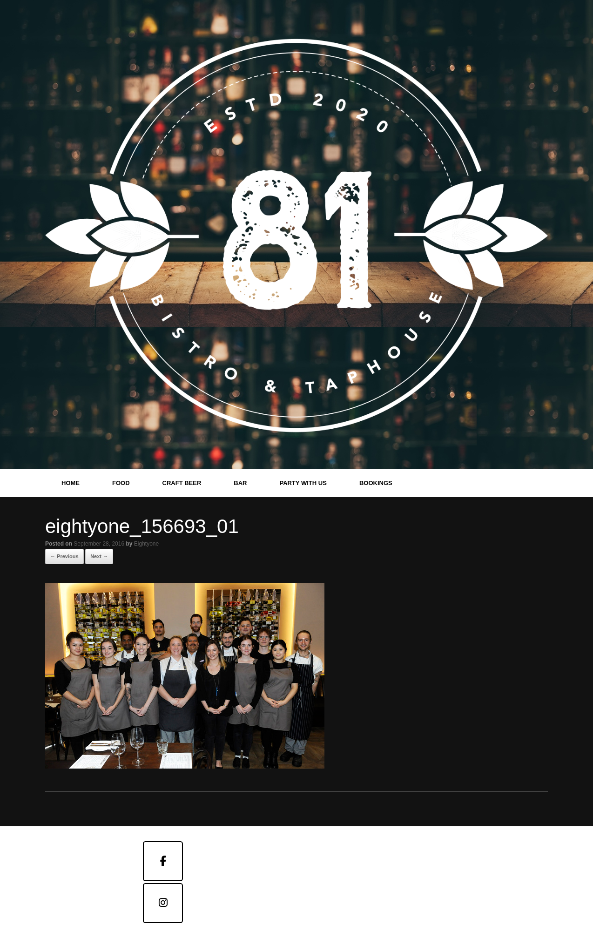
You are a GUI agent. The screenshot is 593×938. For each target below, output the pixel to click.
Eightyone (146, 543)
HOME (70, 482)
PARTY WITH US (303, 482)
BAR (240, 482)
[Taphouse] (163, 903)
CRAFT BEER (182, 482)
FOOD (121, 482)
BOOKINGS (375, 482)
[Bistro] (163, 861)
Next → (99, 556)
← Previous (64, 556)
